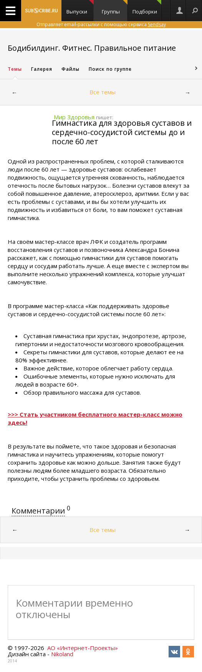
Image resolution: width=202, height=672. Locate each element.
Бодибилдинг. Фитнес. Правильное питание (92, 48)
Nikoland (62, 654)
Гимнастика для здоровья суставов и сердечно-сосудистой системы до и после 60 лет (122, 132)
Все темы (102, 92)
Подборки (147, 7)
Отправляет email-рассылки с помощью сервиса (101, 24)
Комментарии (38, 510)
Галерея (41, 69)
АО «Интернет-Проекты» (82, 648)
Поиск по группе (110, 69)
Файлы (70, 69)
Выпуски (80, 7)
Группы (114, 7)
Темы (15, 69)
